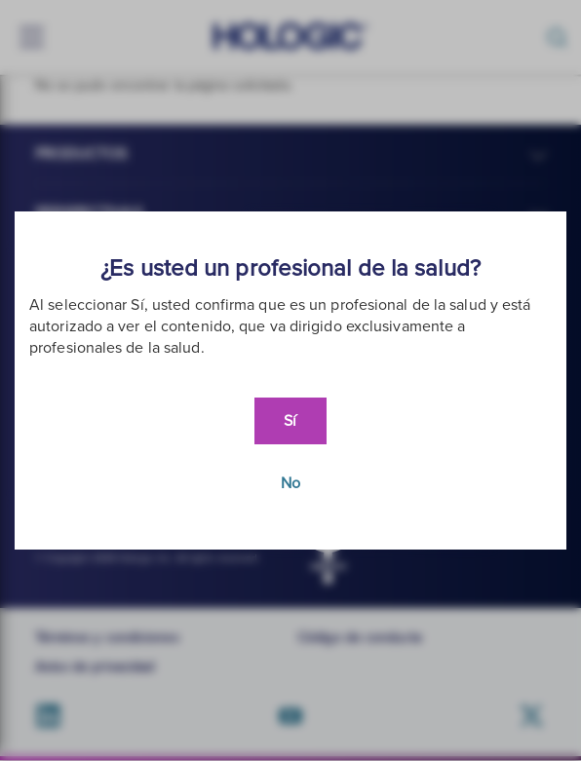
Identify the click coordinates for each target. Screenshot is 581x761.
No (290, 483)
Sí (290, 421)
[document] (290, 380)
